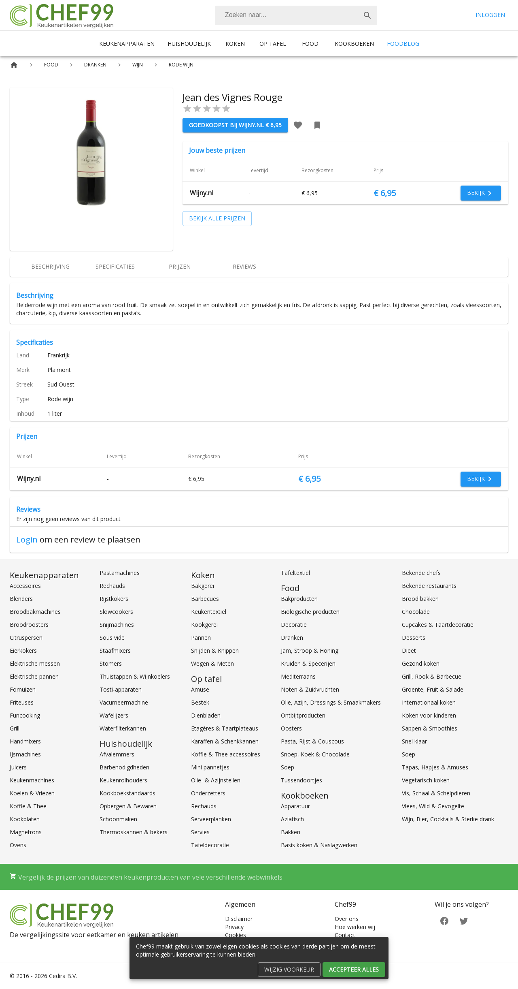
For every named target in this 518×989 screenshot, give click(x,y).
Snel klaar (414, 741)
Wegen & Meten (212, 663)
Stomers (111, 663)
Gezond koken (420, 663)
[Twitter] (463, 920)
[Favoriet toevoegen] (298, 125)
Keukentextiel (208, 611)
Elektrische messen (35, 663)
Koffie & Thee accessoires (225, 754)
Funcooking (25, 715)
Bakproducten (299, 598)
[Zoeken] (286, 15)
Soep (287, 767)
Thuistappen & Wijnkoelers (135, 676)
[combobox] (296, 15)
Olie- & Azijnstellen (215, 780)
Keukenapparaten (127, 43)
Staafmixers (115, 650)
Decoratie (294, 624)
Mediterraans (298, 676)
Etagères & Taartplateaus (224, 728)
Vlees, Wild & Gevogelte (433, 806)
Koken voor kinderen (429, 715)
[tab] (50, 267)
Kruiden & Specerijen (308, 663)
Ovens (18, 845)
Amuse (200, 689)
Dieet (409, 650)
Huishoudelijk (189, 43)
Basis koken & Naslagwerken (319, 845)
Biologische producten (310, 611)
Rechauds (112, 586)
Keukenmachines (32, 780)
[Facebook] (444, 920)
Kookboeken (354, 43)
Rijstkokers (114, 598)
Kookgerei (204, 624)
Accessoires (25, 586)
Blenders (21, 598)
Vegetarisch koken (426, 780)
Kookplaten (25, 819)
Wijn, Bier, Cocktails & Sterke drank (448, 819)
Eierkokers (23, 650)
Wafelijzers (114, 715)
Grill (14, 728)
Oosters (291, 728)
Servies (200, 832)
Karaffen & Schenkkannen (225, 741)
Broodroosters (29, 624)
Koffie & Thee (28, 806)
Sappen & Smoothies (429, 728)
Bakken (290, 832)
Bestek (200, 702)
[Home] (14, 65)
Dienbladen (206, 715)
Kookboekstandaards (127, 793)
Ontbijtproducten (303, 715)
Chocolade (416, 611)
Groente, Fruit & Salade (432, 689)
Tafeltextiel (295, 573)
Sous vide (112, 637)
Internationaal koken (429, 702)
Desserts (413, 637)
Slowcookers (116, 611)
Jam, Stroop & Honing (309, 650)
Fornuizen (23, 689)
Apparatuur (295, 806)
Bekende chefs (421, 573)
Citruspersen (26, 637)
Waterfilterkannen (123, 728)
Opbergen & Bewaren (128, 806)
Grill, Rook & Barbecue (431, 676)
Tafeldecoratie (210, 845)
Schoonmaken (118, 819)
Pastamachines (120, 573)
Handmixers (25, 741)
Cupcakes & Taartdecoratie (437, 624)
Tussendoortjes (301, 780)
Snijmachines (117, 624)
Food (310, 43)
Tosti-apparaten (121, 689)
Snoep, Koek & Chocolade (315, 754)
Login (27, 539)
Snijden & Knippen (215, 650)
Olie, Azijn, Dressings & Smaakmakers (331, 702)
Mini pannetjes (210, 767)
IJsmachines (25, 754)
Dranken (292, 637)
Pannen (201, 637)
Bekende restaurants (429, 586)
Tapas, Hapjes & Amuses (435, 767)
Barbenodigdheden (124, 767)
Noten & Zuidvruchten (310, 689)
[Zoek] (367, 15)
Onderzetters (208, 793)
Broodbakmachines (35, 611)
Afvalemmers (117, 754)
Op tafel (272, 43)
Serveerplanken (211, 819)
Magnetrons (26, 832)
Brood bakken (420, 598)
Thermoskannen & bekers (134, 832)
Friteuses (22, 702)
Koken (235, 43)
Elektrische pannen (34, 676)
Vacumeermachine (124, 702)
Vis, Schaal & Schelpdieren (436, 793)
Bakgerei (202, 586)
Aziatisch (292, 819)
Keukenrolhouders (123, 780)
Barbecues (205, 598)
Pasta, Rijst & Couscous (312, 741)
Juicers (18, 767)
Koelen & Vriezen (32, 793)
